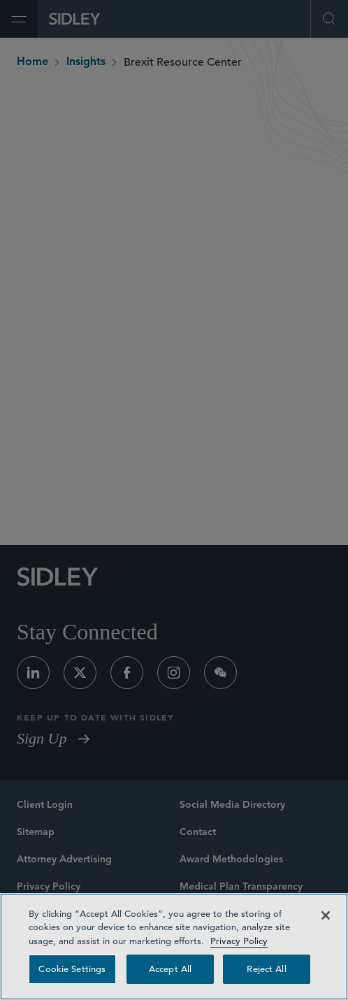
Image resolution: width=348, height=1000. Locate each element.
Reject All (266, 969)
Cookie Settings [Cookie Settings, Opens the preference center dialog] (72, 969)
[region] (174, 946)
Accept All (170, 969)
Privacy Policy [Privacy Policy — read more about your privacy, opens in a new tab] (239, 941)
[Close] (325, 915)
